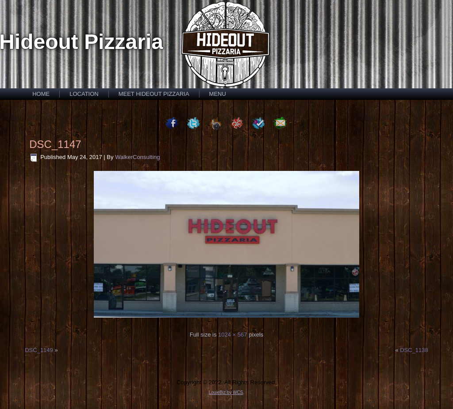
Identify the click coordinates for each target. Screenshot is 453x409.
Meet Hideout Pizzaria (154, 94)
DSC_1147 (55, 144)
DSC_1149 (39, 350)
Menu (217, 94)
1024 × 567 (232, 334)
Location (84, 94)
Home (41, 94)
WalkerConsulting (137, 157)
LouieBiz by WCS (226, 392)
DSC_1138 (414, 350)
